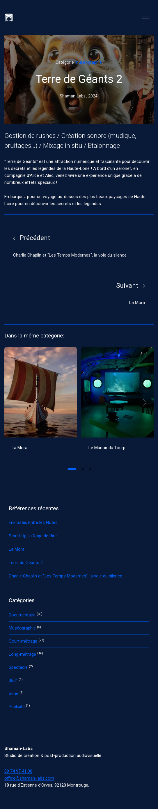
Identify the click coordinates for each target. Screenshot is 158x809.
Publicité (17, 706)
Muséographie (23, 628)
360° (14, 680)
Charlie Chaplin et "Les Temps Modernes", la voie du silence (65, 576)
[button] (146, 17)
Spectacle (19, 667)
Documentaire (23, 615)
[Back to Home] (8, 17)
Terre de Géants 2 (26, 562)
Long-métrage (23, 654)
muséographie (88, 62)
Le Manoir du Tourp (106, 447)
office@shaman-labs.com (29, 778)
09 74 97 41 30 (18, 771)
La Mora (19, 447)
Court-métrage (23, 641)
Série (14, 693)
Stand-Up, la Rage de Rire (33, 535)
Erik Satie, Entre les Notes (33, 522)
